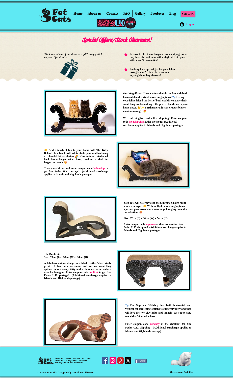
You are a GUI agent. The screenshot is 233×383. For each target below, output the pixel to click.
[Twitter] (128, 360)
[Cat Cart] (188, 14)
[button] (140, 13)
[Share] (141, 361)
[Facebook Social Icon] (105, 360)
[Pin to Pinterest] (51, 95)
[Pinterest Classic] (120, 360)
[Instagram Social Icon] (113, 360)
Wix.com (89, 372)
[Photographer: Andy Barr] (181, 372)
